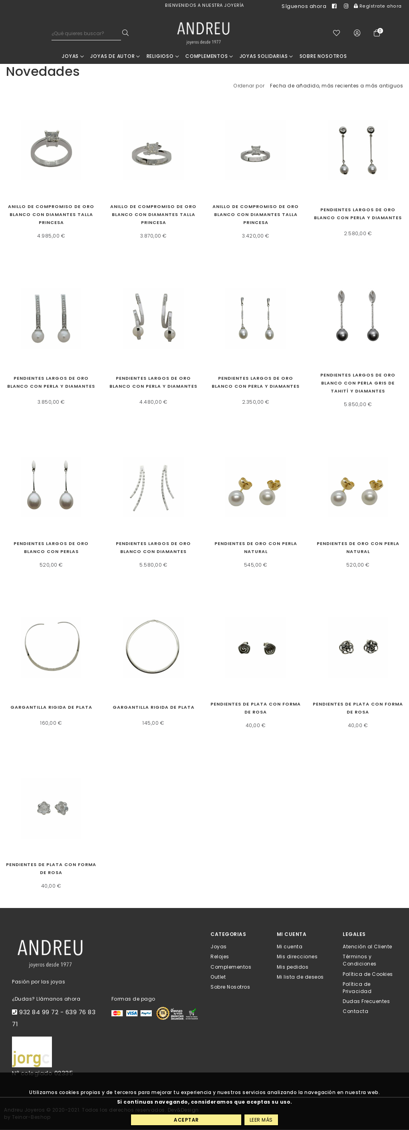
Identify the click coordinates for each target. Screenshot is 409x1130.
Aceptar (186, 1119)
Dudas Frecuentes (366, 1001)
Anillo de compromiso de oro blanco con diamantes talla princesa (51, 215)
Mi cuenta (290, 947)
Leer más (261, 1119)
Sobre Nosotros (230, 987)
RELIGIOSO (163, 56)
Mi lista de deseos (300, 977)
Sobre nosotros (323, 56)
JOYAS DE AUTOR (115, 56)
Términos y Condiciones (360, 960)
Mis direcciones (297, 957)
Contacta (355, 1011)
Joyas (73, 56)
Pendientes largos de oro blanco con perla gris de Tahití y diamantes (357, 383)
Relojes (219, 957)
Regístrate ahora (378, 6)
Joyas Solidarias (266, 56)
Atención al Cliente (367, 947)
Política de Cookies (368, 974)
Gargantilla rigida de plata (51, 707)
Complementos (209, 56)
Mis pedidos (293, 966)
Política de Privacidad (357, 988)
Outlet (218, 977)
